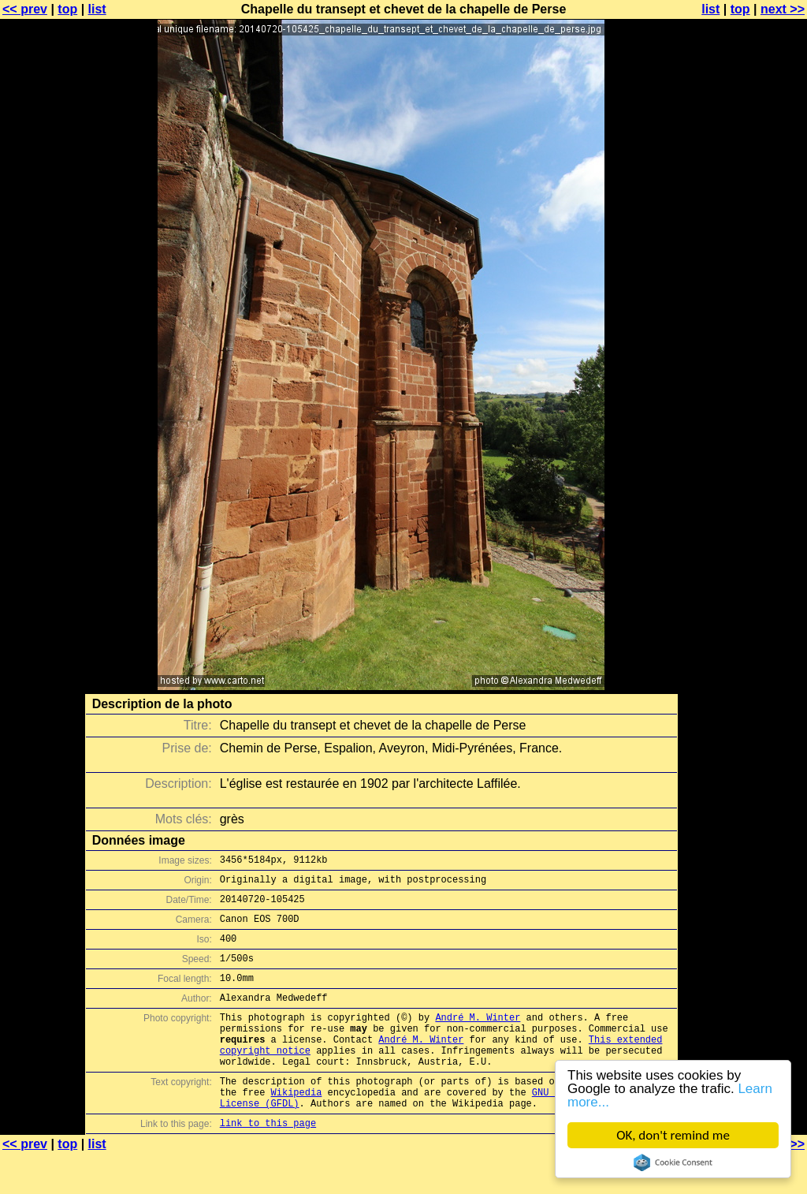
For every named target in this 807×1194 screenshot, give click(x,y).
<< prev (24, 9)
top (67, 9)
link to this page (268, 1163)
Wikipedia (296, 1127)
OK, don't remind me (673, 1135)
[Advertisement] (743, 390)
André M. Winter (477, 1038)
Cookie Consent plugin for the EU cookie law (673, 1162)
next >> (783, 9)
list (97, 9)
